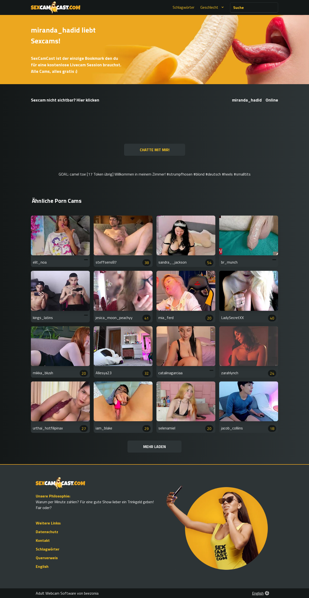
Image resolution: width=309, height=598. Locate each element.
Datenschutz (47, 532)
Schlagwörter (183, 7)
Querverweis (47, 558)
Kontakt (43, 540)
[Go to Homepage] (55, 7)
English (42, 566)
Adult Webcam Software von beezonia (67, 593)
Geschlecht (212, 7)
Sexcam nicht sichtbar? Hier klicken (65, 100)
